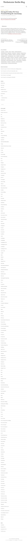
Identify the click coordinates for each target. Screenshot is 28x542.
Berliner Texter (3, 110)
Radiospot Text (3, 355)
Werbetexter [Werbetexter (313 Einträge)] (13, 61)
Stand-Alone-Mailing (4, 401)
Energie (2, 152)
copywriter (2, 139)
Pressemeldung (3, 328)
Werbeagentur (3, 470)
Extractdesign (3, 154)
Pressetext (2, 334)
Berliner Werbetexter (4, 112)
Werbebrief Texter (4, 97)
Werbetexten (3, 491)
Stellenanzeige (3, 405)
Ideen (2, 196)
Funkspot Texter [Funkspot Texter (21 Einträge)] (23, 53)
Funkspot (2, 162)
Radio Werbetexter (4, 91)
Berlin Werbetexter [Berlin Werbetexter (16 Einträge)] (4, 53)
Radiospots (2, 361)
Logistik (2, 252)
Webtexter (2, 462)
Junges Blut (2, 223)
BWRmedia (2, 131)
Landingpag (2, 238)
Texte (2, 412)
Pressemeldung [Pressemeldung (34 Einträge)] (7, 57)
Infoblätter (2, 206)
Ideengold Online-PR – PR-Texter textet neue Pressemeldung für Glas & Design (7, 41)
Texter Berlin (3, 418)
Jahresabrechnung (3, 219)
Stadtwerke (2, 399)
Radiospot (2, 353)
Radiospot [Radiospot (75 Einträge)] (20, 57)
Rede (1, 370)
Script (2, 376)
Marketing (2, 263)
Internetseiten (3, 217)
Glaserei (2, 183)
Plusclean (2, 311)
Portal (2, 313)
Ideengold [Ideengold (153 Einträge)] (6, 54)
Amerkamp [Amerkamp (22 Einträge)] (2, 51)
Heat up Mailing (3, 192)
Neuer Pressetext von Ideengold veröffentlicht (8, 77)
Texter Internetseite (4, 422)
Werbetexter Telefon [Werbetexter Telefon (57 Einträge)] (4, 63)
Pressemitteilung (3, 330)
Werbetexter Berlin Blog (14, 2)
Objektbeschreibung (4, 286)
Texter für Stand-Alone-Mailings (6, 420)
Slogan (2, 380)
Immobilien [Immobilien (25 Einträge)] (10, 54)
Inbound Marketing (4, 204)
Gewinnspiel (3, 179)
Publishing (2, 347)
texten (2, 414)
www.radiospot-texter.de (4, 512)
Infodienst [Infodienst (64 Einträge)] (14, 54)
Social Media (3, 93)
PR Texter (6, 10)
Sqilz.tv (2, 397)
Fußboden (2, 171)
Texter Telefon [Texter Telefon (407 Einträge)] (3, 60)
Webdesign (2, 458)
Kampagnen (3, 225)
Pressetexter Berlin (4, 338)
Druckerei (2, 148)
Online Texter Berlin (4, 296)
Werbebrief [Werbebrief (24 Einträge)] (24, 60)
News (2, 282)
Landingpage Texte (4, 242)
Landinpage (2, 246)
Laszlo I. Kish (3, 250)
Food (1, 160)
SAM (1, 374)
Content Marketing (4, 135)
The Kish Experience (4, 435)
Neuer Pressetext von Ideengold (6, 75)
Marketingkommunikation (5, 265)
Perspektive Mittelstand (4, 303)
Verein (2, 447)
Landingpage (3, 240)
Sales (1, 372)
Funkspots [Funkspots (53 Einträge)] (18, 53)
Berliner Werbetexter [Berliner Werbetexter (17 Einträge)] (18, 51)
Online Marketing (3, 288)
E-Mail (2, 150)
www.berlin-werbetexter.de (5, 510)
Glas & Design (3, 181)
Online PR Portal (3, 292)
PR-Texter (2, 317)
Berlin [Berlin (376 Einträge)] (10, 51)
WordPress (2, 508)
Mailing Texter (3, 261)
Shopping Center (3, 378)
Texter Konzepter (3, 424)
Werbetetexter (3, 485)
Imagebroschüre (3, 200)
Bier (1, 114)
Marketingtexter (3, 267)
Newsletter (2, 284)
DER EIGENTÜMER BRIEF (5, 141)
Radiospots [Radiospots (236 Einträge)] (24, 57)
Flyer (1, 158)
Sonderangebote (3, 391)
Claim (2, 133)
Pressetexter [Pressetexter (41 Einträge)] (16, 57)
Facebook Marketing (4, 156)
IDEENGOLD (3, 83)
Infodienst (2, 208)
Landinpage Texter (4, 248)
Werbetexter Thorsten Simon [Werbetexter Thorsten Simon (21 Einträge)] (12, 63)
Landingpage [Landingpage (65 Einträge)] (23, 54)
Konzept (2, 227)
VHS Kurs (2, 449)
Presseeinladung (3, 324)
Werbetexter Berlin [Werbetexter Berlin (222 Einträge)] (19, 61)
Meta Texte (2, 271)
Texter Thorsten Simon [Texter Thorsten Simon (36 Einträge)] (10, 60)
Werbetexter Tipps (4, 502)
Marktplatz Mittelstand (4, 269)
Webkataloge (3, 460)
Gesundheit (2, 175)
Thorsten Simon (3, 439)
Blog (1, 116)
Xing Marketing (3, 514)
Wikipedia (2, 504)
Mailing (2, 259)
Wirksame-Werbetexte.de (5, 506)
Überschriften (3, 441)
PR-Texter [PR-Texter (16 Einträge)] (2, 57)
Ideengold (2, 198)
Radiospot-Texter (3, 359)
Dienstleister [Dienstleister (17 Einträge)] (14, 53)
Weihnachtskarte (3, 464)
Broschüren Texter (4, 127)
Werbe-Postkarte (3, 468)
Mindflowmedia (3, 273)
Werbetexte (2, 489)
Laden (2, 236)
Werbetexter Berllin (4, 500)
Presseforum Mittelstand (4, 326)
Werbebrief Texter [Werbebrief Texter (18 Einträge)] (4, 61)
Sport (2, 395)
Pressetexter (3, 336)
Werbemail (2, 481)
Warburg (2, 456)
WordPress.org (3, 531)
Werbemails (2, 483)
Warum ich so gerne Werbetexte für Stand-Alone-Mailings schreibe (11, 68)
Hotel (2, 194)
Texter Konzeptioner (4, 426)
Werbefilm (2, 479)
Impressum (2, 85)
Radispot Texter (3, 368)
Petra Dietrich (3, 307)
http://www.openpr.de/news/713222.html (8, 19)
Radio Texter (3, 349)
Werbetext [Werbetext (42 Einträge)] (9, 61)
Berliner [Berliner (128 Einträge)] (13, 51)
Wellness (2, 466)
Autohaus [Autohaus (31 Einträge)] (6, 51)
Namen (2, 280)
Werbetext (2, 487)
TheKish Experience (4, 437)
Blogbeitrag (2, 118)
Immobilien (2, 202)
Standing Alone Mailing (4, 403)
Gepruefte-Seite (3, 173)
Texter (2, 95)
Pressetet (2, 332)
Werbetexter (3, 493)
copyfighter (2, 137)
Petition (2, 305)
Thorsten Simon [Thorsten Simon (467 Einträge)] (19, 60)
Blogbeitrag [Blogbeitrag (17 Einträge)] (9, 53)
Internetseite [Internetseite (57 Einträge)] (18, 54)
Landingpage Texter (4, 244)
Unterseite (2, 443)
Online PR (2, 10)
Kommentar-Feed (3, 529)
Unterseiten (3, 445)
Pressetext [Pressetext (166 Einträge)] (12, 57)
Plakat (2, 309)
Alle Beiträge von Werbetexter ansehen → (15, 33)
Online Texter (3, 294)
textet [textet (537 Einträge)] (15, 60)
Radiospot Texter (3, 89)
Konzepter (2, 229)
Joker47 (2, 221)
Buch (1, 129)
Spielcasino (2, 393)
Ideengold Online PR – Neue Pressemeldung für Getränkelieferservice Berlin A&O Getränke (21, 41)
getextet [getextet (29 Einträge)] (2, 54)
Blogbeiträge (3, 120)
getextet (2, 177)
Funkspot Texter (3, 164)
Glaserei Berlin (3, 185)
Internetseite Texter (4, 215)
